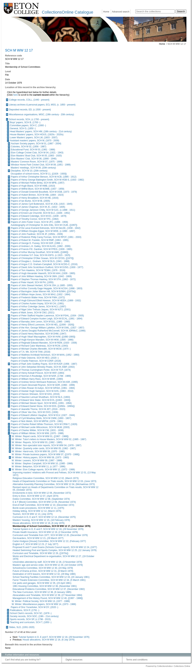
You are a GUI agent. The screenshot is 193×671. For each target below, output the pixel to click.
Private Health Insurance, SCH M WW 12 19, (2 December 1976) (45, 532)
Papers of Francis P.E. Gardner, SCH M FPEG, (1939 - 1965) (41, 249)
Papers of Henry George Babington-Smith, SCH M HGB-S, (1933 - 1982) (47, 179)
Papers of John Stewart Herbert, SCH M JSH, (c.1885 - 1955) (42, 285)
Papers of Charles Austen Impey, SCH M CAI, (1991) (37, 303)
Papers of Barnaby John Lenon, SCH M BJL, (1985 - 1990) (40, 321)
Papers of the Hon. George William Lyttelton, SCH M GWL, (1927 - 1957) (47, 327)
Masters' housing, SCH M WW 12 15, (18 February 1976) (41, 520)
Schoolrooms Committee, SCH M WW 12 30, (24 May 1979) (43, 568)
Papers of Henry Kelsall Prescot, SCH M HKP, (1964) (37, 373)
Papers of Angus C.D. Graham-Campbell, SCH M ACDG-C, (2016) (44, 264)
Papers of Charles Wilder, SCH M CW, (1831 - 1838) (37, 430)
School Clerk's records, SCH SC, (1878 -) (30, 613)
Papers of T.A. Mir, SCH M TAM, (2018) (30, 351)
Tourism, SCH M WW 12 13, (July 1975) (33, 514)
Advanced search (120, 11)
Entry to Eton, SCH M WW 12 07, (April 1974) (35, 496)
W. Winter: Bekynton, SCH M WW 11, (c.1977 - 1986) (38, 466)
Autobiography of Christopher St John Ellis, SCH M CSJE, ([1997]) (44, 225)
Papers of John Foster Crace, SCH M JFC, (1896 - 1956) (39, 222)
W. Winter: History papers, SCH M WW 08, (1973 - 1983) (40, 457)
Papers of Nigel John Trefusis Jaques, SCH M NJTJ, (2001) (41, 309)
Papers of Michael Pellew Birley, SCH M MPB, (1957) (37, 182)
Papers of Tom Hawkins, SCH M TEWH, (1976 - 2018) (38, 270)
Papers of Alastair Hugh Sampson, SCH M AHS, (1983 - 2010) (42, 391)
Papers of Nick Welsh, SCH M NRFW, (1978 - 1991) (37, 421)
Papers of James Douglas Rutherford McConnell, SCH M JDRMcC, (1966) (48, 330)
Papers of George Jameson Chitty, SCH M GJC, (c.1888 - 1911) (43, 210)
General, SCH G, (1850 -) (23, 128)
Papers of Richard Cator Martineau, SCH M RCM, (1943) (39, 345)
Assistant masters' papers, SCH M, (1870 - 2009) (34, 140)
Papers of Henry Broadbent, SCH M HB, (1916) (34, 198)
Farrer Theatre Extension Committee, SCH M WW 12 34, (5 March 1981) (49, 580)
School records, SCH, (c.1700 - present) (29, 119)
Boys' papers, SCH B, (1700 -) (25, 122)
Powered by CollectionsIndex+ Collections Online (168, 666)
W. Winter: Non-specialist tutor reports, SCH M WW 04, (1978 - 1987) (46, 445)
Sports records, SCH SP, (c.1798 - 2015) (30, 619)
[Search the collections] (155, 11)
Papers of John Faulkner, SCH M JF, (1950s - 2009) (37, 234)
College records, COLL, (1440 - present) (29, 99)
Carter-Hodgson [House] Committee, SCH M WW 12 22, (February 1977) (49, 541)
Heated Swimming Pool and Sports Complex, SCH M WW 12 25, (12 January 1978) (55, 550)
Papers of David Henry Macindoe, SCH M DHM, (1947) (38, 333)
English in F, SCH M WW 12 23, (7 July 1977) (35, 544)
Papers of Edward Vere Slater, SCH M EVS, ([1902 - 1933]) (40, 400)
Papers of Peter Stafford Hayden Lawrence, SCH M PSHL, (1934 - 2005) (47, 315)
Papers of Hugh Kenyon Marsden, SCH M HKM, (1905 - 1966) (42, 339)
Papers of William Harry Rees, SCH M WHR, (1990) (37, 379)
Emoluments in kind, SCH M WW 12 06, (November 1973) (42, 493)
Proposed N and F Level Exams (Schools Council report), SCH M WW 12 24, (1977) (55, 547)
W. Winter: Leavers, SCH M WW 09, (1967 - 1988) (37, 460)
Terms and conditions (136, 659)
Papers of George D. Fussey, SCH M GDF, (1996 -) (36, 243)
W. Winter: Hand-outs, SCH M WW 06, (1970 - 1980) (38, 451)
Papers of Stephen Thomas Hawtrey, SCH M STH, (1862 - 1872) (43, 279)
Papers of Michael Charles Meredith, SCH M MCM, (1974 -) (41, 348)
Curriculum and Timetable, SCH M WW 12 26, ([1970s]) (40, 553)
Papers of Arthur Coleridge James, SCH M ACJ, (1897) (38, 306)
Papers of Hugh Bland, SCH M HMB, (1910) (33, 185)
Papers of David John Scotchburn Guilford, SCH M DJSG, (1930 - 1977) (47, 267)
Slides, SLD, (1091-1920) (21, 627)
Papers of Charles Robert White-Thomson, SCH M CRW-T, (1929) (44, 424)
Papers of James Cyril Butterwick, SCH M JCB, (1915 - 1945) (41, 204)
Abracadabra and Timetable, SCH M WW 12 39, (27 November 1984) (47, 595)
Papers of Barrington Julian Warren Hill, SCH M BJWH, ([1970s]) (43, 291)
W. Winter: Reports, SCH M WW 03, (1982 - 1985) (37, 442)
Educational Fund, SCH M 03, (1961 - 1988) (33, 149)
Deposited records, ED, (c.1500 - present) (30, 109)
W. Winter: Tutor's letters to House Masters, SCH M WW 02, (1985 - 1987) (49, 439)
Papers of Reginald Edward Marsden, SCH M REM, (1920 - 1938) (44, 342)
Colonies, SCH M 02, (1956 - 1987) (28, 146)
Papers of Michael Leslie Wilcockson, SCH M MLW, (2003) (40, 427)
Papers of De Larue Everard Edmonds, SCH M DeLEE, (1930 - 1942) (45, 228)
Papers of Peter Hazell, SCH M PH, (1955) (32, 282)
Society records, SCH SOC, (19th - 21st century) (34, 616)
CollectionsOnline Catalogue (67, 12)
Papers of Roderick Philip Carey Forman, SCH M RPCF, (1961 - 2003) (46, 237)
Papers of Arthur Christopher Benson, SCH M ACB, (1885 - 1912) (44, 176)
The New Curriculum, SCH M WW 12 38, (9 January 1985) (42, 592)
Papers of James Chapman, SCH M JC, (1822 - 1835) (38, 207)
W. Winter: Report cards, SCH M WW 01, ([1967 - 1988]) (40, 436)
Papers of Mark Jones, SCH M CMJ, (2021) (32, 312)
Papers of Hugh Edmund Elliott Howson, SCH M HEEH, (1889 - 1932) (46, 300)
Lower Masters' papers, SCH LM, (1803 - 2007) (33, 137)
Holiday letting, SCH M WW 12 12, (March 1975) (37, 511)
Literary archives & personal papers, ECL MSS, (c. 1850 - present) (42, 104)
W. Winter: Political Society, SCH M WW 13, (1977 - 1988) (41, 601)
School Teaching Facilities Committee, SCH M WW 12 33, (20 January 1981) (51, 577)
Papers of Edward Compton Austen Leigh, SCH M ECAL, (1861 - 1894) (46, 318)
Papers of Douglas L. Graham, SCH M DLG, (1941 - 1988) (40, 261)
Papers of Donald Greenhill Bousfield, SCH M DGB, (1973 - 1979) (44, 192)
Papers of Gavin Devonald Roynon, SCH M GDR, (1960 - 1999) (43, 385)
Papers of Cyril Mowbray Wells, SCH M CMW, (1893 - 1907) (41, 418)
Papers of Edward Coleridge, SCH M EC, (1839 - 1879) (38, 216)
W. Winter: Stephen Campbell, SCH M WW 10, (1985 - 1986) (42, 463)
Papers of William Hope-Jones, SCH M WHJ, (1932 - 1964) (40, 294)
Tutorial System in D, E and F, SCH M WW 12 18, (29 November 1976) (48, 529)
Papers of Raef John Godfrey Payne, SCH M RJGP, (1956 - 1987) (44, 364)
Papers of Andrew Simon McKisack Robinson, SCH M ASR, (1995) (44, 382)
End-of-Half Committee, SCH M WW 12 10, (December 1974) (43, 505)
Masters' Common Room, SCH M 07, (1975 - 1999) (36, 161)
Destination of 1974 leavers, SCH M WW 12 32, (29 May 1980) (44, 574)
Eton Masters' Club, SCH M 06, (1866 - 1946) (34, 158)
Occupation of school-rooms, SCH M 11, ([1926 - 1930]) (39, 173)
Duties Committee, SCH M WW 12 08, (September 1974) (41, 499)
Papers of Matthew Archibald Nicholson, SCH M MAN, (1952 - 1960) (45, 355)
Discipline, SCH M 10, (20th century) (29, 170)
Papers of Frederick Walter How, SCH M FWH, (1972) (38, 297)
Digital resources (74, 659)
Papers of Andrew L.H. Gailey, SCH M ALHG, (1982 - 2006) (40, 246)
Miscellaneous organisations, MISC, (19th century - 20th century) (41, 114)
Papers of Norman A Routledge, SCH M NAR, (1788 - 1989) (41, 376)
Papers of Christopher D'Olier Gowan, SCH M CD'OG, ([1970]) (42, 258)
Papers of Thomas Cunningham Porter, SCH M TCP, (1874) (41, 370)
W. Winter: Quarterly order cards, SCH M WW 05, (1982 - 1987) (44, 448)
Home (106, 11)
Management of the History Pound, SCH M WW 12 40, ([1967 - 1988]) (48, 598)
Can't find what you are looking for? (23, 659)
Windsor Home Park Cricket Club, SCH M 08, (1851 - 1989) (41, 164)
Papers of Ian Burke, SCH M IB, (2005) (30, 201)
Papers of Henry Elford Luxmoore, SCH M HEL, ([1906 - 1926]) (42, 324)
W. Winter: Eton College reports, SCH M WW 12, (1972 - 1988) (43, 469)
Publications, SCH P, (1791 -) (24, 610)
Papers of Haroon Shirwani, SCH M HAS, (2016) (35, 394)
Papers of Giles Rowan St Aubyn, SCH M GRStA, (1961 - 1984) (43, 388)
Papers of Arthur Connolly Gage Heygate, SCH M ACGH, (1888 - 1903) (46, 288)
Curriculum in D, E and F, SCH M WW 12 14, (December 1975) (44, 517)
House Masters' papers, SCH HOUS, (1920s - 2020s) (37, 134)
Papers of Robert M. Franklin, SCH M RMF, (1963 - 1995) (39, 240)
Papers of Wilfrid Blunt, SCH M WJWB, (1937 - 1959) (37, 189)
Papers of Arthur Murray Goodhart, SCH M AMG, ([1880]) (39, 252)
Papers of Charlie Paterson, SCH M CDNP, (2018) (36, 361)
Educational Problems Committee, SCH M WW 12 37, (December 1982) (49, 589)
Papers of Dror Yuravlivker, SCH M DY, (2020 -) (34, 607)
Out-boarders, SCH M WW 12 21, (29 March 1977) (38, 538)
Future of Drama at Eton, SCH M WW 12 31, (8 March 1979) (43, 571)
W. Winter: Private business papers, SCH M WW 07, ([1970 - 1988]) (46, 454)
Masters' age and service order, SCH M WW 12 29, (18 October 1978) (48, 565)
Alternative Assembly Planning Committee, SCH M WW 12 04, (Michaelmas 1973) (54, 484)
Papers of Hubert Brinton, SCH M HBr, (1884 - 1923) (37, 195)
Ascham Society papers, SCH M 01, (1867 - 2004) (36, 143)
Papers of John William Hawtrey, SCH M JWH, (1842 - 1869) (41, 276)
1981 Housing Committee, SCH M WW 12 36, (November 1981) (45, 586)
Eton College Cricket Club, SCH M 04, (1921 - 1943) (37, 152)
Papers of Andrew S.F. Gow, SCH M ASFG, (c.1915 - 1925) (40, 255)
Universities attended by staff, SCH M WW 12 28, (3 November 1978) (47, 562)
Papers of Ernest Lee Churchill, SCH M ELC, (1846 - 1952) (40, 213)
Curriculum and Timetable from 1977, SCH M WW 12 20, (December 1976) (50, 535)
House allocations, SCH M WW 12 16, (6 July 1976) (38, 523)
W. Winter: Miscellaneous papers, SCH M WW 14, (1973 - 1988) (44, 604)
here (15, 95)
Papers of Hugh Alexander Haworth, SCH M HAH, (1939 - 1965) (43, 273)
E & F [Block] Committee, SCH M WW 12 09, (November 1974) (44, 502)
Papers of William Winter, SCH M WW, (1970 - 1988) (37, 433)
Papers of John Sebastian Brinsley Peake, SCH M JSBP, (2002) (43, 367)
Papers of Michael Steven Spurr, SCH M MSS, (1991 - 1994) (41, 403)
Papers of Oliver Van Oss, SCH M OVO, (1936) (34, 412)
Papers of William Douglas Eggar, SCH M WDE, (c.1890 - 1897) (43, 231)
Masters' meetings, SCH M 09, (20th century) (33, 167)
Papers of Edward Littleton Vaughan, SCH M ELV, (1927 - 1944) (43, 415)
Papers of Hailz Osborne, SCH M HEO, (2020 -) (35, 358)
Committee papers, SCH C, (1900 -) (28, 125)
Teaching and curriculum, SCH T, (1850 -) (30, 622)
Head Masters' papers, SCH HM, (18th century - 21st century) (41, 131)
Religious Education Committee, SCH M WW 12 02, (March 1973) (46, 478)
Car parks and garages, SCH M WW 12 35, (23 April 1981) (42, 583)
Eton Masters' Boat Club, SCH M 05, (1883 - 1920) (36, 155)
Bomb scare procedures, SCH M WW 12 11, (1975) (38, 508)
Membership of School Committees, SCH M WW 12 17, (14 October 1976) (51, 526)
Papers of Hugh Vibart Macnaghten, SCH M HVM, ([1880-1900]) (43, 336)
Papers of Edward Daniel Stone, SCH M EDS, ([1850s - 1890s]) (43, 406)
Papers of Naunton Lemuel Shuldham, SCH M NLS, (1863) (40, 397)
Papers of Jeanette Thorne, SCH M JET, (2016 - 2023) (38, 409)
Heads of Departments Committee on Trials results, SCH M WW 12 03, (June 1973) (54, 481)
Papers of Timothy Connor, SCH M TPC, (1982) (35, 219)
